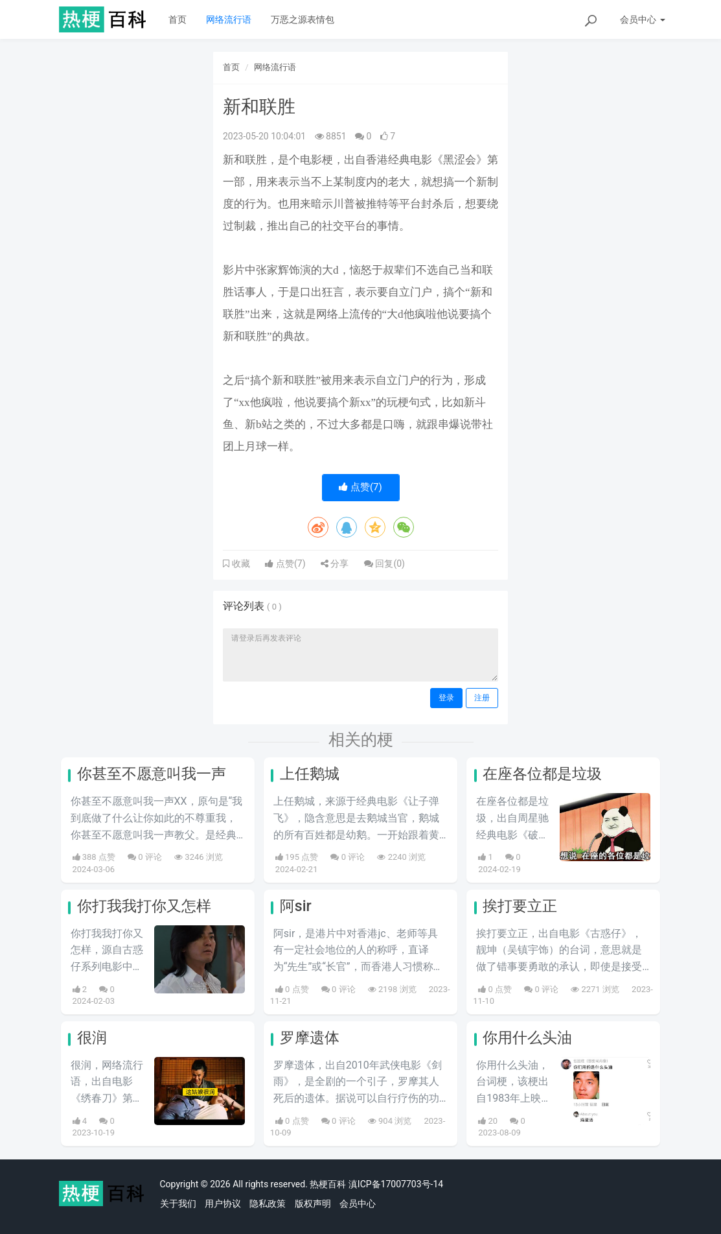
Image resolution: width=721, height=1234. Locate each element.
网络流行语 (228, 19)
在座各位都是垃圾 (542, 774)
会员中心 (357, 1203)
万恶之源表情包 (302, 19)
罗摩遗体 (309, 1038)
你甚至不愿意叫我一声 (151, 774)
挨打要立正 (520, 906)
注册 (482, 697)
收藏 (239, 563)
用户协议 (223, 1203)
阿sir (296, 906)
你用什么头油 (527, 1038)
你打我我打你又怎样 (144, 906)
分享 (335, 563)
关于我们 (178, 1203)
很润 (92, 1038)
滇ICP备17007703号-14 (396, 1184)
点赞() (360, 487)
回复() (384, 563)
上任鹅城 (309, 774)
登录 (446, 697)
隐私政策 (267, 1203)
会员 (642, 19)
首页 (177, 19)
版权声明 (313, 1203)
